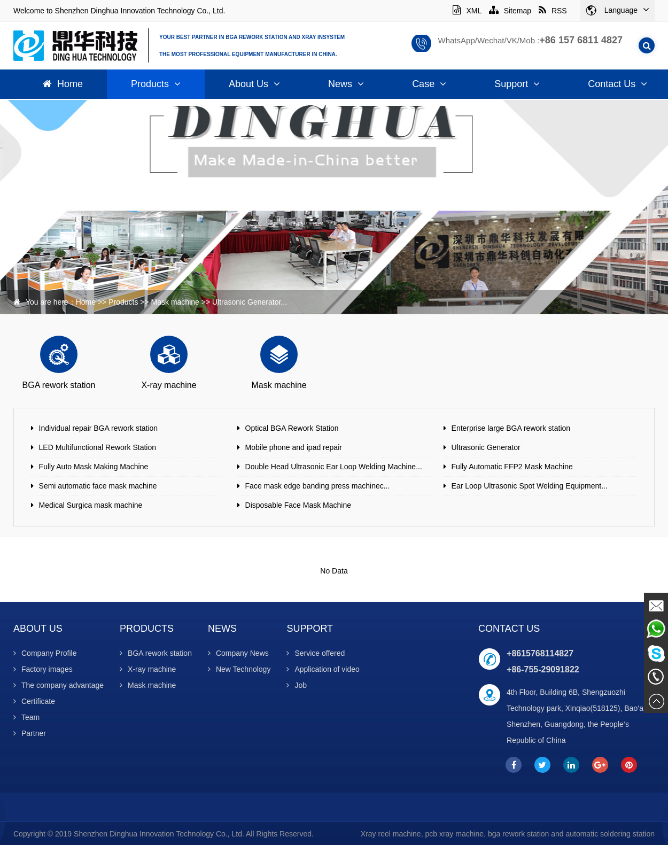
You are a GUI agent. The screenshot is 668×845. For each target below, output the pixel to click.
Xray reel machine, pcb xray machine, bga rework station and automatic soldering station (508, 834)
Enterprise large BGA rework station (511, 428)
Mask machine (175, 302)
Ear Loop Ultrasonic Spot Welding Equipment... (530, 486)
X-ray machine (148, 669)
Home (63, 84)
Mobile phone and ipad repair (293, 447)
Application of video (322, 669)
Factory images (43, 669)
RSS (553, 10)
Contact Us (509, 628)
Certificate (34, 701)
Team (26, 717)
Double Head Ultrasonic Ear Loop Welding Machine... (333, 466)
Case (429, 84)
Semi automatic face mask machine (98, 486)
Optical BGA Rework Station (292, 428)
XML (467, 10)
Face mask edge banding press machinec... (317, 486)
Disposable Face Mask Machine (298, 505)
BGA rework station (156, 653)
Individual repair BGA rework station (98, 428)
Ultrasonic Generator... (249, 302)
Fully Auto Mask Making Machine (94, 466)
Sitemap (510, 10)
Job (296, 685)
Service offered (315, 653)
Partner (29, 733)
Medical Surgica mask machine (91, 505)
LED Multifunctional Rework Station (97, 447)
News (346, 84)
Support (517, 84)
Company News (238, 653)
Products (156, 84)
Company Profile (45, 653)
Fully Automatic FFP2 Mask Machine (512, 466)
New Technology (239, 669)
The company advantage (58, 685)
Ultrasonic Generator (486, 447)
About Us (254, 84)
